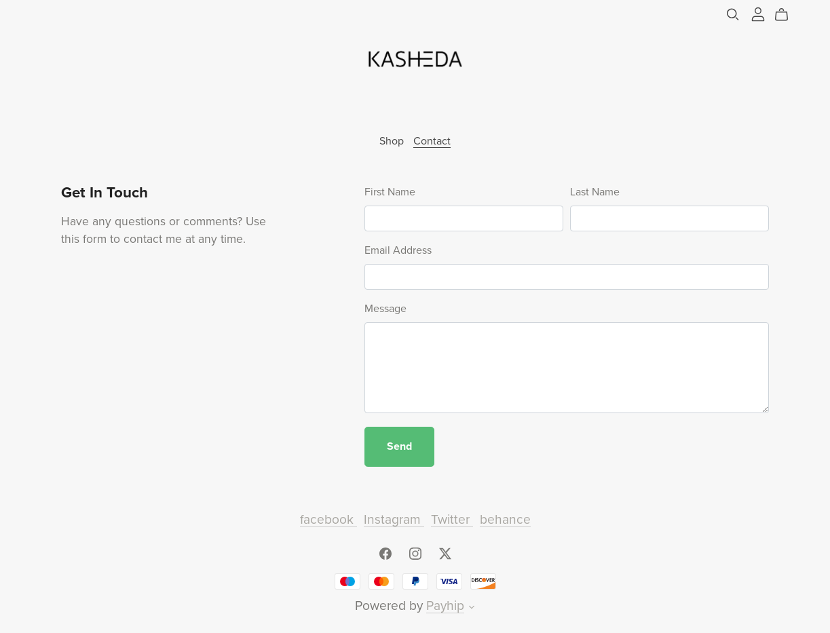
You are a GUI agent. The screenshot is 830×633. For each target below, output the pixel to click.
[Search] (733, 14)
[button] (472, 608)
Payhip (445, 605)
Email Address (398, 250)
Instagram (394, 519)
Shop (391, 141)
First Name (389, 192)
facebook (328, 519)
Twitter (452, 519)
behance (505, 519)
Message (385, 308)
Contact (432, 141)
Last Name (595, 192)
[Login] (758, 13)
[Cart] (787, 15)
